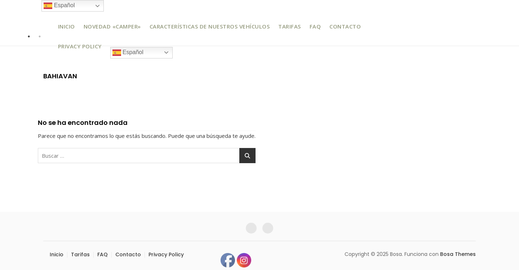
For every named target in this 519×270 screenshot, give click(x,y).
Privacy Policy (80, 46)
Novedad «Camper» (112, 26)
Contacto (345, 26)
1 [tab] (28, 36)
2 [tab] (39, 36)
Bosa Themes (458, 254)
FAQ (315, 26)
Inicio (66, 26)
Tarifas (289, 26)
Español (127, 52)
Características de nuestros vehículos (210, 26)
